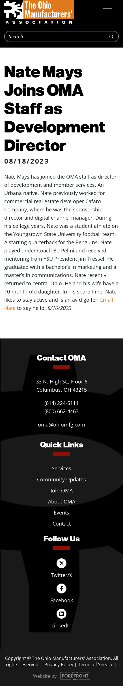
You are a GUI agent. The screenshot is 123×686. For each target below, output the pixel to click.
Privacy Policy (58, 664)
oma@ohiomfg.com (61, 424)
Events (61, 512)
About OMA (61, 501)
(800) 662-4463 (61, 411)
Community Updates (61, 479)
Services (61, 468)
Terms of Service (95, 664)
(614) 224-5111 (61, 403)
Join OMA (62, 490)
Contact (62, 523)
